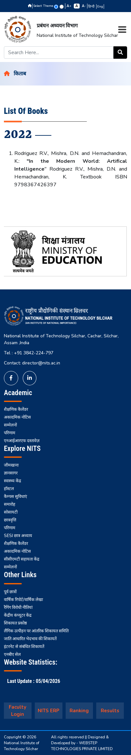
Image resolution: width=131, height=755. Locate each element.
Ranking (79, 710)
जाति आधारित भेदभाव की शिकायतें (30, 639)
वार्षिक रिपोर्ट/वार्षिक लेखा (23, 600)
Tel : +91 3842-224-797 (28, 353)
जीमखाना (11, 465)
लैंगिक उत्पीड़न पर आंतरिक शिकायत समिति (36, 631)
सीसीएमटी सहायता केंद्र (21, 559)
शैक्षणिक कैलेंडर (16, 409)
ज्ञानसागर (11, 473)
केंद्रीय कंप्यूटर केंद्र (18, 615)
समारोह (9, 504)
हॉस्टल (9, 489)
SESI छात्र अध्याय (18, 536)
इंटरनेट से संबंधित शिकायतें (24, 647)
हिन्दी (92, 6)
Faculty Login (17, 711)
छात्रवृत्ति (10, 520)
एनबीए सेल (12, 654)
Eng (100, 6)
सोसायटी (11, 512)
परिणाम (9, 433)
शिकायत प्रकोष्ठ (15, 623)
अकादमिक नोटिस (17, 417)
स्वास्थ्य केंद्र (12, 481)
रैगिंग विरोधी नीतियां (18, 607)
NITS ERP (48, 710)
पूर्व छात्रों (10, 592)
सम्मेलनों (10, 425)
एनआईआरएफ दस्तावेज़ (22, 441)
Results (110, 710)
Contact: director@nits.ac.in (32, 363)
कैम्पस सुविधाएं (15, 497)
